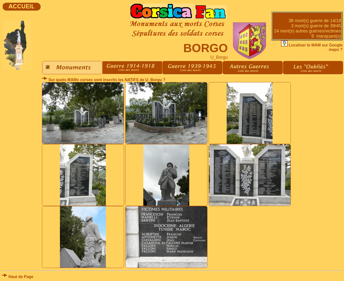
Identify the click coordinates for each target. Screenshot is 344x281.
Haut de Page (17, 277)
